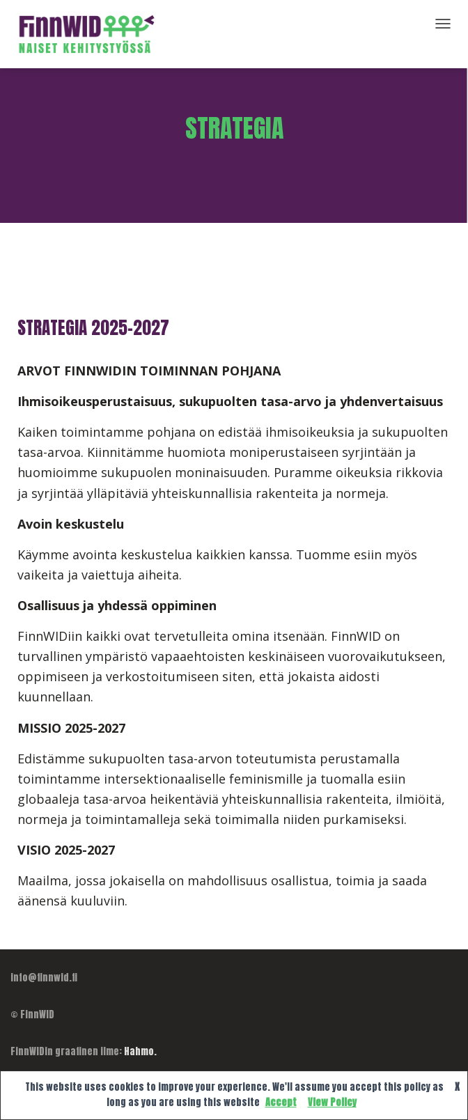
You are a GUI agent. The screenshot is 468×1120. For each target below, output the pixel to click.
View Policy (332, 1102)
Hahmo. (140, 1051)
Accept (281, 1102)
